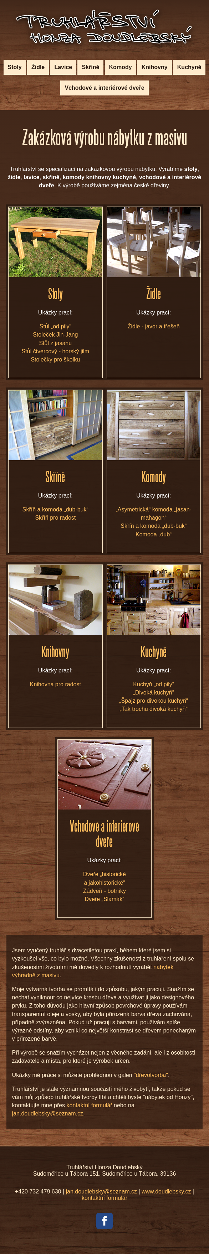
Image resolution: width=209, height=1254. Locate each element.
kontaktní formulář (89, 1105)
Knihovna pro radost (55, 684)
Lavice (63, 67)
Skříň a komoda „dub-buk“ (55, 509)
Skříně (90, 67)
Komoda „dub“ (154, 534)
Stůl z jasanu (55, 343)
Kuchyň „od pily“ (153, 684)
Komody (120, 67)
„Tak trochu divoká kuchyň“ (154, 709)
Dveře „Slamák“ (104, 899)
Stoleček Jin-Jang (55, 335)
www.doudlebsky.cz (166, 1191)
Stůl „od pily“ (55, 326)
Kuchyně (189, 67)
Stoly (15, 67)
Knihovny (155, 67)
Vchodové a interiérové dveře (104, 88)
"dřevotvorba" (151, 1075)
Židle (38, 67)
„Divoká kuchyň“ (153, 693)
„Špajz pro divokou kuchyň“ (153, 701)
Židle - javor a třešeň (154, 326)
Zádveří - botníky (104, 891)
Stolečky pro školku (55, 360)
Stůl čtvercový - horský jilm (55, 351)
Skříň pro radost (55, 518)
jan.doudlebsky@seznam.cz (47, 1113)
